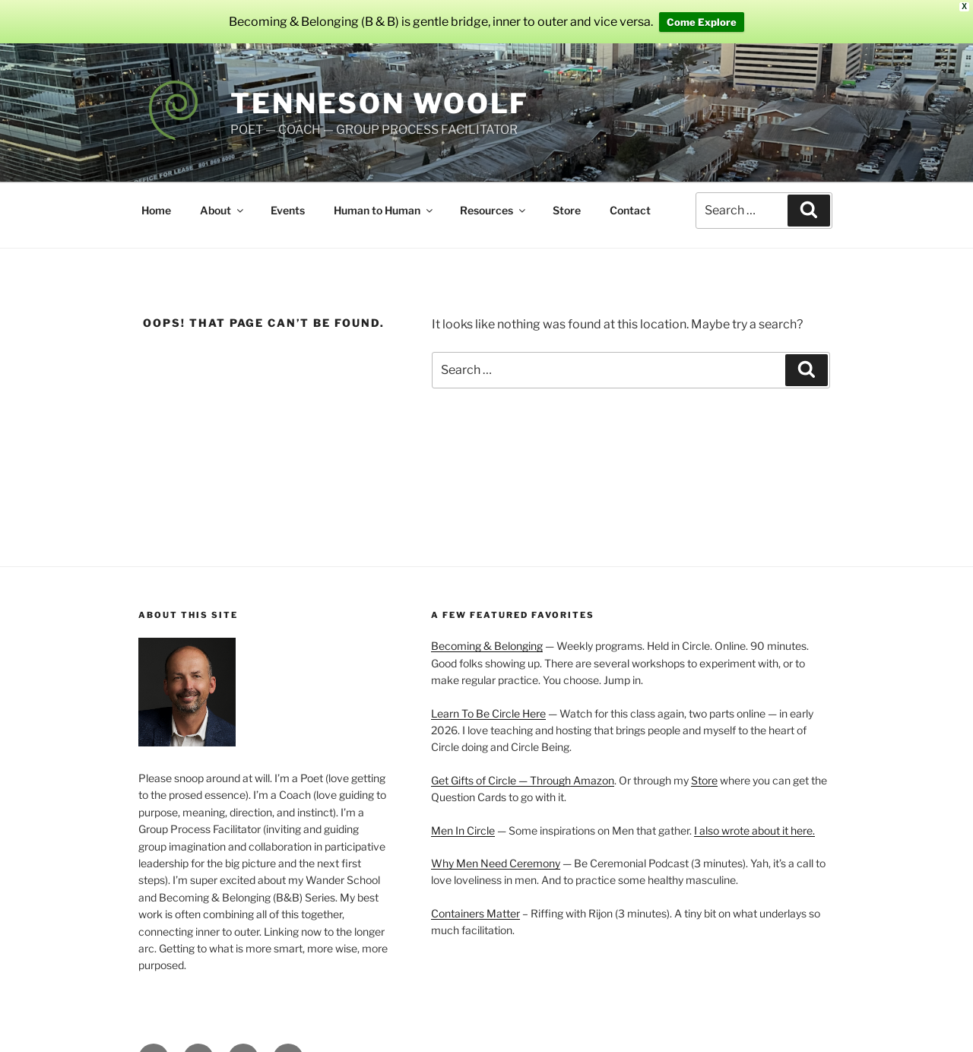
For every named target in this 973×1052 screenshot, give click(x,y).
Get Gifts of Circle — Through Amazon (522, 763)
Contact (630, 193)
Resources (494, 193)
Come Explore (702, 14)
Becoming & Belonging (487, 629)
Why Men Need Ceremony (495, 846)
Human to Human (384, 193)
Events (288, 193)
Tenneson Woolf (379, 87)
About (223, 193)
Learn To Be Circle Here (488, 696)
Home (156, 193)
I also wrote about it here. (754, 813)
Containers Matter (475, 896)
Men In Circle (463, 813)
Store (567, 193)
